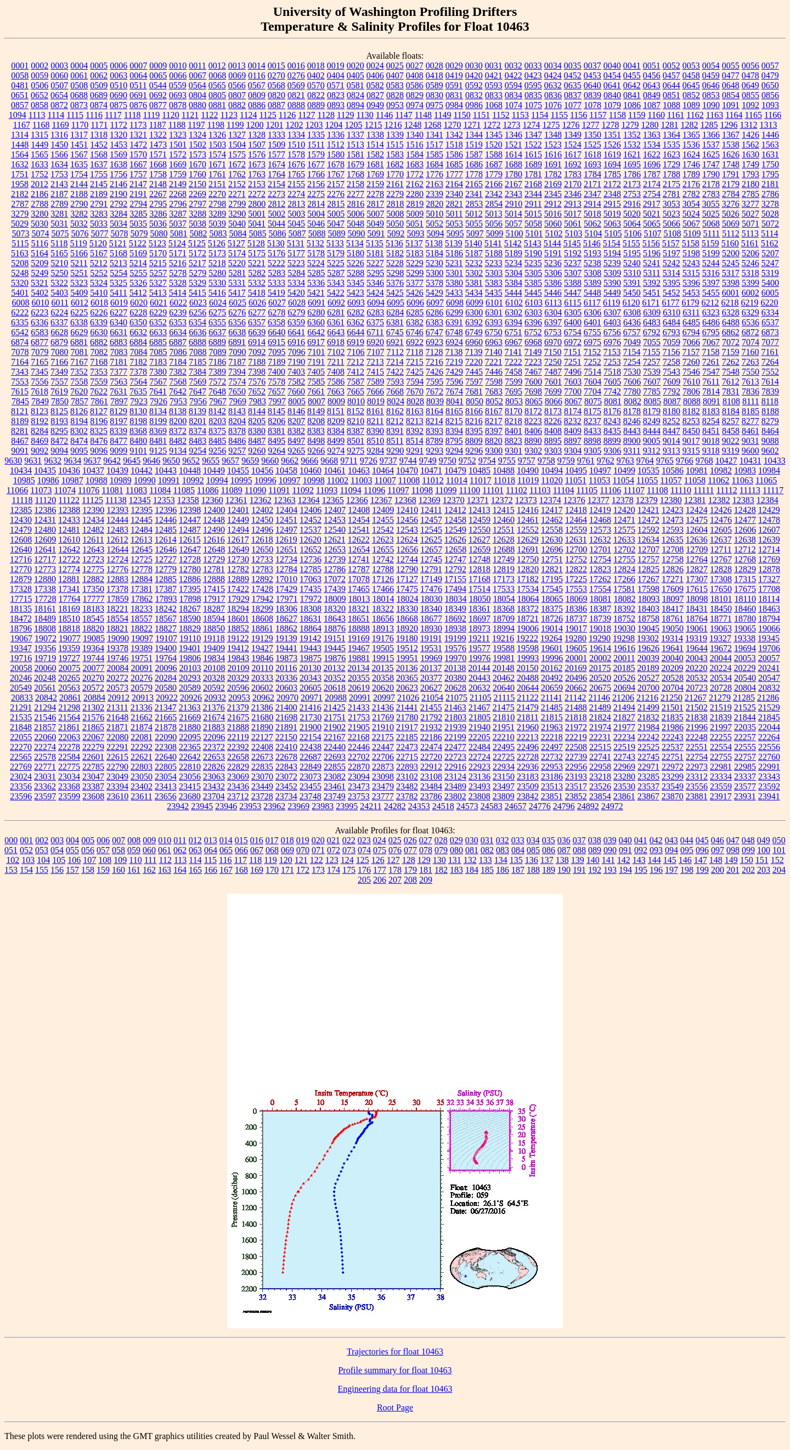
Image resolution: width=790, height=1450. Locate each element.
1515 (395, 144)
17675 (745, 589)
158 (87, 869)
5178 (316, 253)
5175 (257, 253)
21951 (504, 727)
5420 (296, 292)
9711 (348, 460)
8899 (612, 440)
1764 (276, 174)
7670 (415, 391)
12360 (212, 500)
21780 (407, 717)
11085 (184, 490)
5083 (218, 233)
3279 (20, 213)
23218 (600, 776)
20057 (769, 658)
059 (133, 850)
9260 (257, 450)
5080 (158, 233)
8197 (118, 421)
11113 (750, 490)
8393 (434, 431)
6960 (474, 342)
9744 (408, 460)
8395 (474, 431)
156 (57, 869)
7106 (356, 352)
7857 (79, 401)
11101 (493, 490)
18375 (552, 608)
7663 (336, 391)
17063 (310, 579)
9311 (631, 450)
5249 (39, 273)
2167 (513, 184)
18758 (648, 618)
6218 (730, 302)
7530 (632, 371)
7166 (59, 361)
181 (425, 869)
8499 (336, 440)
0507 (59, 85)
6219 (750, 302)
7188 (257, 361)
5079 (139, 233)
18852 (238, 628)
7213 (375, 361)
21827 (624, 717)
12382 (719, 500)
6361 (336, 322)
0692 (158, 95)
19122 (238, 638)
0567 (257, 85)
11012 (432, 480)
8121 (20, 411)
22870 (359, 766)
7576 (257, 381)
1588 (494, 154)
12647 (190, 549)
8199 (158, 421)
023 (364, 840)
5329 (197, 282)
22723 (455, 756)
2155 (296, 184)
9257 (237, 450)
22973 (697, 766)
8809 (474, 440)
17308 (721, 579)
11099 (445, 490)
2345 (553, 194)
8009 (336, 401)
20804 (745, 687)
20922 (167, 697)
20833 (22, 697)
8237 (592, 421)
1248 (412, 124)
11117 (773, 490)
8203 (217, 421)
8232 (573, 421)
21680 (262, 717)
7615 (20, 391)
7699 (553, 391)
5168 (118, 253)
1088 (671, 105)
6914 (257, 342)
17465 (359, 589)
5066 (671, 223)
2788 (39, 203)
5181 (375, 253)
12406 (310, 510)
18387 (600, 608)
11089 (231, 490)
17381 (142, 589)
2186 (39, 194)
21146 (599, 697)
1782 (553, 174)
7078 (20, 352)
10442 (142, 470)
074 (364, 850)
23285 (648, 776)
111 (150, 860)
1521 (513, 144)
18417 (673, 608)
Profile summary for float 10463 (395, 1370)
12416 (528, 510)
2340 (454, 194)
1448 (20, 144)
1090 (711, 105)
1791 (731, 174)
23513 (552, 786)
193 (610, 869)
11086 (207, 490)
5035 (138, 223)
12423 (673, 510)
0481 (20, 85)
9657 (230, 460)
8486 (237, 440)
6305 (573, 312)
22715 (407, 756)
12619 (286, 539)
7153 (611, 352)
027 (425, 840)
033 (517, 840)
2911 (532, 203)
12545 (431, 529)
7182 (138, 361)
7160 (750, 352)
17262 (600, 579)
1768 (355, 174)
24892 (588, 806)
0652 (39, 95)
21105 (480, 697)
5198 (691, 253)
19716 (21, 658)
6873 (770, 332)
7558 (79, 381)
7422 (395, 371)
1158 (617, 115)
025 (395, 840)
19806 (190, 658)
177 (379, 869)
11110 (680, 490)
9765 (665, 460)
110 (135, 860)
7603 (573, 381)
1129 (345, 115)
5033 (99, 223)
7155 (651, 352)
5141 (493, 243)
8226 (553, 421)
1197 (196, 124)
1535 (671, 144)
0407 (395, 75)
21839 (721, 717)
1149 (442, 115)
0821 (296, 95)
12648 (214, 549)
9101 (138, 450)
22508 (576, 747)
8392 (415, 431)
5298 (395, 273)
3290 (237, 213)
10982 (721, 470)
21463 (455, 707)
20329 (238, 677)
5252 (99, 273)
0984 (454, 105)
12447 (190, 519)
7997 (277, 401)
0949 (375, 105)
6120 (631, 302)
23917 (721, 796)
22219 (576, 737)
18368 (504, 608)
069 (287, 850)
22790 (117, 766)
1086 (632, 105)
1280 (649, 124)
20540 (745, 677)
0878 (178, 105)
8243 (612, 421)
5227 (375, 263)
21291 (21, 707)
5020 (632, 213)
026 (410, 840)
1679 (355, 164)
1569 (118, 154)
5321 (39, 282)
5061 (573, 223)
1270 (452, 124)
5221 (257, 263)
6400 (573, 322)
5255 (138, 273)
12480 (45, 529)
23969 (298, 806)
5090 (356, 233)
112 (165, 860)
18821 (117, 628)
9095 (79, 450)
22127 (262, 737)
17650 (721, 589)
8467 (20, 440)
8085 (652, 401)
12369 (430, 500)
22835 (262, 766)
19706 (769, 648)
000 (11, 840)
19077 (70, 638)
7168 (99, 361)
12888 (214, 579)
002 (41, 840)
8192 (39, 421)
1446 (770, 134)
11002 (337, 480)
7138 (453, 352)
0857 (20, 105)
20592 (214, 687)
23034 (69, 776)
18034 (456, 598)
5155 (631, 243)
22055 (21, 737)
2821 (454, 203)
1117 (113, 115)
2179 (731, 184)
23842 (528, 796)
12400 (214, 510)
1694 (612, 164)
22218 (552, 737)
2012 (39, 184)
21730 (310, 717)
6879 (59, 342)
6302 (513, 312)
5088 (316, 233)
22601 (93, 756)
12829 (745, 569)
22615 (117, 756)
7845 (20, 401)
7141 (513, 352)
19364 (93, 648)
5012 (474, 213)
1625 (711, 154)
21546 (45, 717)
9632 (52, 460)
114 (195, 860)
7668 (395, 391)
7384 (197, 371)
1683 (415, 164)
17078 (359, 579)
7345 (39, 371)
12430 (21, 519)
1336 (336, 134)
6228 (138, 312)
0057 (770, 65)
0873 (79, 105)
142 (623, 860)
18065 (552, 598)
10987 (72, 480)
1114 (55, 115)
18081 (601, 598)
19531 (431, 648)
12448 (214, 519)
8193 (59, 421)
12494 (238, 529)
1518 (454, 144)
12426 (721, 510)
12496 (262, 529)
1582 (375, 154)
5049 (375, 223)
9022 (731, 440)
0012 (217, 65)
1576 (257, 154)
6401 (592, 322)
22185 (407, 737)
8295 (59, 431)
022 (349, 840)
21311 (117, 707)
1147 (403, 115)
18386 (576, 608)
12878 (769, 569)
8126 (79, 411)
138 (562, 860)
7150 (552, 352)
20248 (45, 677)
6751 (513, 332)
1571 (158, 154)
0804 (197, 95)
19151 (335, 638)
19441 (286, 648)
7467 (533, 371)
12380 (671, 500)
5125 (197, 243)
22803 (142, 766)
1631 (770, 154)
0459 (711, 75)
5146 (592, 243)
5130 (276, 243)
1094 (17, 115)
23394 (117, 786)
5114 (769, 233)
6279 (296, 312)
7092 (257, 352)
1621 (632, 154)
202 (748, 869)
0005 (99, 65)
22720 (431, 756)
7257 (652, 361)
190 (564, 869)
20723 (697, 687)
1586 (454, 154)
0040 (612, 65)
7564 (138, 381)
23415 (190, 786)
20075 (70, 668)
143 (639, 860)
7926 (158, 401)
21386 (262, 707)
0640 (592, 85)
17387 (166, 589)
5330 (217, 282)
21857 (45, 727)
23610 (117, 796)
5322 (59, 282)
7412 (355, 371)
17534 (528, 589)
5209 (39, 263)
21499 (648, 707)
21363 (190, 707)
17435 (310, 589)
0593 (494, 85)
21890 (262, 727)
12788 (383, 569)
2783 (711, 194)
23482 (407, 786)
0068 (217, 75)
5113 (750, 233)
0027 (415, 65)
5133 (335, 243)
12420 (624, 510)
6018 (99, 302)
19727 (69, 658)
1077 (573, 105)
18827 (166, 628)
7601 (553, 381)
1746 (691, 164)
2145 (99, 184)
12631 (576, 539)
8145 (276, 411)
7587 (355, 381)
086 (548, 850)
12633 (624, 539)
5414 (178, 292)
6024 (218, 302)
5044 (276, 223)
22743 (624, 756)
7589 (375, 381)
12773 (45, 569)
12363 (285, 500)
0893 (336, 105)
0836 (553, 95)
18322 (383, 608)
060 (149, 850)
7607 (652, 381)
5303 (494, 273)
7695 (513, 391)
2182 (20, 194)
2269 (197, 194)
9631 (33, 460)
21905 (359, 727)
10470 (407, 470)
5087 (297, 233)
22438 (310, 747)
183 (456, 869)
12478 (769, 519)
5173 (217, 253)
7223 (533, 361)
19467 (359, 648)
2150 (197, 184)
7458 (513, 371)
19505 (383, 648)
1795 (770, 174)
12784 (286, 569)
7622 (99, 391)
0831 (454, 95)
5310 (632, 273)
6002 (750, 292)
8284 (39, 431)
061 (164, 850)
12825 (648, 569)
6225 (79, 312)
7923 (139, 401)
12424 (697, 510)
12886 (190, 579)
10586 (673, 470)
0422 (513, 75)
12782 (238, 569)
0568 (276, 85)
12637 (721, 539)
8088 (692, 401)
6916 (296, 342)
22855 (335, 766)
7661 (316, 391)
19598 (528, 648)
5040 (237, 223)
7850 (60, 401)
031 (487, 840)
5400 (770, 282)
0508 (79, 85)
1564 (20, 154)
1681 (375, 164)
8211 (374, 421)
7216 (434, 361)
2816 (355, 203)
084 (517, 850)
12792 (455, 569)
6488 (731, 322)
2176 (691, 184)
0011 (197, 65)
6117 (592, 302)
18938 (455, 628)
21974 (600, 727)
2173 (632, 184)
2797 (197, 203)
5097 (474, 233)
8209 (336, 421)
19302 (648, 638)
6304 (553, 312)
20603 (286, 687)
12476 (721, 519)
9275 (355, 450)
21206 (623, 697)
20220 (696, 668)
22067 (93, 737)
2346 (573, 194)
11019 (528, 480)
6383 (434, 322)
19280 (575, 638)
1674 (276, 164)
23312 (697, 776)
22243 (673, 737)
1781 (533, 174)
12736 (310, 559)
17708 (769, 589)
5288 (355, 273)
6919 (355, 342)
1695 (632, 164)
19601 (552, 648)
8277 (750, 421)
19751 (142, 658)
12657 (431, 549)
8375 (217, 431)
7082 (99, 352)
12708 (673, 549)
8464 (770, 431)
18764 (697, 618)
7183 (158, 361)
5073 (20, 233)
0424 (553, 75)
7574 (237, 381)
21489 (600, 707)
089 (594, 850)
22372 (214, 747)
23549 (673, 786)
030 (471, 840)
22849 (310, 766)
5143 (532, 243)
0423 (533, 75)
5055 (474, 223)
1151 (481, 115)
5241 (652, 263)
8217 (494, 421)
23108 (431, 776)
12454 (359, 519)
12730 (238, 559)
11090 (255, 490)
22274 (45, 747)
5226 (355, 263)
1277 (590, 124)
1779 (494, 174)
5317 (731, 273)
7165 (39, 361)
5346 (375, 282)
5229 (415, 263)
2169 (553, 184)
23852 (576, 796)
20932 (215, 697)
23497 (504, 786)
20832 (769, 687)
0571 (336, 85)
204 (779, 869)
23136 (479, 776)
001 (26, 840)
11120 (45, 500)
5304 (513, 273)
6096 (415, 302)
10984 (769, 470)
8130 (138, 411)
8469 (39, 440)
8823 (513, 440)
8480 (138, 440)
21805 (479, 717)
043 (671, 840)
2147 (138, 184)
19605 (576, 648)
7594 (415, 381)
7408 (336, 371)
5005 (336, 213)
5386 (553, 282)
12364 (309, 500)
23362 (45, 786)
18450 (721, 608)
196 (656, 869)
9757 (526, 460)
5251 (79, 273)
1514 (375, 144)
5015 (533, 213)
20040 (673, 658)
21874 (142, 727)
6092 (336, 302)
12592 (648, 529)
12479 (21, 529)
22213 (528, 737)
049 (763, 840)
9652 (191, 460)
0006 (118, 65)
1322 (158, 134)
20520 (600, 677)
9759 (566, 460)
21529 (769, 707)
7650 (237, 391)
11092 (303, 490)
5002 (276, 213)
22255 (721, 737)
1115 (74, 115)
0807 (237, 95)
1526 (612, 144)
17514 (479, 589)
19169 (359, 638)
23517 (576, 786)
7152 (592, 352)
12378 (623, 500)
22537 (673, 747)
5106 (632, 233)
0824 (355, 95)
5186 (454, 253)
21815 (552, 717)
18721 (528, 618)
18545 (93, 618)
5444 (513, 292)
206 (379, 879)
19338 (744, 638)
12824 (624, 569)
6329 (750, 312)
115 (210, 860)
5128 (256, 243)
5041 (257, 223)
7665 (355, 391)
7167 (79, 361)
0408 (415, 75)
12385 (21, 510)
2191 (138, 194)
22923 (479, 766)
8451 (711, 431)
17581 (624, 589)
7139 (473, 352)
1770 (395, 174)
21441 (407, 707)
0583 (395, 85)
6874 (20, 342)
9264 (276, 450)
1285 (709, 124)
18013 (359, 598)
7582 (296, 381)
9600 (750, 450)
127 (393, 860)
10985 (24, 480)
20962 (263, 697)
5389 (592, 282)
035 (548, 840)
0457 (671, 75)
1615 (533, 154)
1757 (138, 174)
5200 (731, 253)
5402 (39, 292)
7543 (671, 371)
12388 (69, 510)
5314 (671, 273)
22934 (504, 766)
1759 (178, 174)
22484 (479, 747)
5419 (276, 292)
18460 (745, 608)
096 (702, 850)
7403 (296, 371)
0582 (375, 85)
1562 (750, 144)
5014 (513, 213)
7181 (118, 361)
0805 (217, 95)
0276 (296, 75)
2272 (257, 194)
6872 (750, 332)
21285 (744, 697)
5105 (613, 233)
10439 (117, 470)
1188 (176, 124)
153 (11, 869)
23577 (745, 786)
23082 (335, 776)
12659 (479, 549)
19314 (672, 638)
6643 (336, 332)
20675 (600, 687)
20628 (455, 687)
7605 (612, 381)
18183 (93, 608)
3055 (711, 203)
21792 (431, 717)
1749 (750, 164)
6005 (770, 292)
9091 (20, 450)
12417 (552, 510)
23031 (45, 776)
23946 (226, 806)
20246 (21, 677)
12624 (407, 539)
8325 (99, 431)
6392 (474, 322)
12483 (117, 529)
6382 (415, 322)
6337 (59, 322)
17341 (69, 589)
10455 (238, 470)
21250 (671, 697)
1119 (151, 115)
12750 (528, 559)
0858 (39, 105)
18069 (577, 598)
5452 (671, 292)
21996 (697, 727)
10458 (286, 470)
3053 (671, 203)
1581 (355, 154)
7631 (118, 391)
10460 (310, 470)
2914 (592, 203)
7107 (376, 352)
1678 (336, 164)
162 (149, 869)
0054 (711, 65)
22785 (93, 766)
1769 (375, 174)
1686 (474, 164)
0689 (99, 95)
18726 (552, 618)
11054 (623, 480)
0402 (316, 75)
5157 (671, 243)
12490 (214, 529)
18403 (648, 608)
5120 (98, 243)
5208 (20, 263)
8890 (533, 440)
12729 (214, 559)
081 (471, 850)
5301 (454, 273)
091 (625, 850)
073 (349, 850)
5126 (216, 243)
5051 (415, 223)
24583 (492, 806)
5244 (711, 263)
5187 (474, 253)
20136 (406, 668)
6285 (415, 312)
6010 (40, 302)
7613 (750, 381)
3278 (770, 203)
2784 (731, 194)
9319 (731, 450)
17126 (383, 579)
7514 (592, 371)
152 (777, 860)
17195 (552, 579)
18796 (21, 628)
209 (425, 879)
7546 (691, 371)
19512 (407, 648)
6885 (158, 342)
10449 (214, 470)
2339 (434, 194)
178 (395, 869)
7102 (336, 352)
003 (57, 840)
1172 (118, 124)
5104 (593, 233)
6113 (553, 302)
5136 (394, 243)
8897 (573, 440)
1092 (750, 105)
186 (502, 869)
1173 (137, 124)
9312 (652, 450)
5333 (276, 282)
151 (762, 860)
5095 (455, 233)
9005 (652, 440)
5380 (454, 282)
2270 (217, 194)
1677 (316, 164)
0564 (197, 85)
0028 (434, 65)
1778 (474, 174)
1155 (558, 115)
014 (226, 840)
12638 (745, 539)
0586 (415, 85)
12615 (190, 539)
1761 (217, 174)
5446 (553, 292)
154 (26, 869)
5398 (731, 282)
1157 (597, 115)
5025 (711, 213)
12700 (576, 549)
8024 (395, 401)
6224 (59, 312)
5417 (237, 292)
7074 (750, 342)
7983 (257, 401)
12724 (117, 559)
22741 (600, 756)
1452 (99, 144)
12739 (335, 559)
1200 (254, 124)
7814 (711, 391)
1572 (178, 154)
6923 (434, 342)
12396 (166, 510)
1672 (237, 164)
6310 (671, 312)
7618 (39, 391)
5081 (178, 233)
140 (593, 860)
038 (594, 840)
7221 (494, 361)
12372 (502, 500)
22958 (600, 766)
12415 (504, 510)
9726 (368, 460)
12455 (383, 519)
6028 (297, 302)
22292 (142, 747)
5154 (611, 243)
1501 (178, 144)
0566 (237, 85)
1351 (612, 134)
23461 (335, 786)
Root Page (395, 1407)
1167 (21, 124)
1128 (326, 115)
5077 (99, 233)
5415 (197, 292)
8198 (138, 421)
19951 (407, 658)
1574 (217, 154)
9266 (316, 450)
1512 (336, 144)
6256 (197, 312)
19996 (552, 658)
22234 (624, 737)
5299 (415, 273)
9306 (612, 450)
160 (118, 869)
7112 (395, 352)
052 (26, 850)
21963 (552, 727)
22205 (479, 737)
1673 (257, 164)
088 (579, 850)
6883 (118, 342)
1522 (533, 144)
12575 (624, 529)
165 (195, 869)
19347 (21, 648)
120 (285, 860)
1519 (474, 144)
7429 (454, 371)
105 (58, 860)
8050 (474, 401)
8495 (276, 440)
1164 (733, 115)
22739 (576, 756)
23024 (21, 776)
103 (28, 860)
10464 (383, 470)
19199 (455, 638)
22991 (769, 766)
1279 (630, 124)
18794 (769, 618)
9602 (770, 450)
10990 (145, 480)
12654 (359, 549)
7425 (415, 371)
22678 (286, 756)
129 (424, 860)
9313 (671, 450)
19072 (46, 638)
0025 (395, 65)
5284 (296, 273)
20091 (142, 668)
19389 (142, 648)
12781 (214, 569)
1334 (296, 134)
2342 (494, 194)
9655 (210, 460)
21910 (383, 727)
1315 (39, 134)
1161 (675, 115)
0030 (474, 65)
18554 (117, 618)
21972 (576, 727)
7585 (316, 381)
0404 (336, 75)
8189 (20, 421)
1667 (138, 164)
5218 (217, 263)
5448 (592, 292)
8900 (632, 440)
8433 (592, 431)
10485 (479, 470)
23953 (250, 806)
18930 (431, 628)
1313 (768, 124)
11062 (718, 480)
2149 (178, 184)
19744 (93, 658)
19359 (69, 648)
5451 (652, 292)
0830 (434, 95)
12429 (769, 510)
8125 (59, 411)
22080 (117, 737)
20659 (552, 687)
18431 (697, 608)
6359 (296, 322)
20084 (118, 668)
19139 (286, 638)
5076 (79, 233)
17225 (576, 579)
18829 (190, 628)
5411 (118, 292)
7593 (395, 381)
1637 (99, 164)
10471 (431, 470)
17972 (311, 598)
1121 (190, 115)
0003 (59, 65)
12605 (721, 529)
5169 (138, 253)
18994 (504, 628)
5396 (691, 282)
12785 (310, 569)
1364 (671, 134)
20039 (648, 658)
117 (240, 860)
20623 (407, 687)
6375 (375, 322)
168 (241, 869)
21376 (214, 707)
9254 (197, 450)
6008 (20, 302)
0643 (652, 85)
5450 (632, 292)
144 (654, 860)
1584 (415, 154)
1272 (491, 124)
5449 (612, 292)
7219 (454, 361)
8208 (316, 421)
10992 (193, 480)
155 (41, 869)
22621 (142, 756)
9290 (395, 450)
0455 (632, 75)
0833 (494, 95)
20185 (624, 668)
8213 (415, 421)
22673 (262, 756)
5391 (632, 282)
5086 (277, 233)
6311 (690, 312)
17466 (383, 589)
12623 (383, 539)
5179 (336, 253)
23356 (21, 786)
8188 (770, 411)
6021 (158, 302)
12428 (745, 510)
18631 (310, 618)
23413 (166, 786)
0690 (118, 95)
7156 (671, 352)
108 (104, 860)
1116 (94, 115)
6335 (20, 322)
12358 (188, 500)
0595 (533, 85)
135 (516, 860)
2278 (375, 194)
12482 (93, 529)
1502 (197, 144)
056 (87, 850)
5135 (374, 243)
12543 (407, 529)
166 (210, 869)
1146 (384, 115)
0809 (257, 95)
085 (533, 850)
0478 (750, 75)
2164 (454, 184)
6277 (257, 312)
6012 (79, 302)
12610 (69, 539)
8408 (553, 431)
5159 (710, 243)
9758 (546, 460)
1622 (652, 154)
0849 (652, 95)
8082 (632, 401)
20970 (287, 697)
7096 (297, 352)
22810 (190, 766)
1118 (132, 115)
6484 (671, 322)
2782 (691, 194)
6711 (374, 332)
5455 (711, 292)
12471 (624, 519)
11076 (88, 490)
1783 (573, 174)
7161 (769, 352)
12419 (600, 510)
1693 (592, 164)
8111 (750, 401)
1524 (573, 144)
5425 (395, 292)
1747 (711, 164)
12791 (431, 569)
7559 (99, 381)
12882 (93, 579)
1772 (415, 174)
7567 (158, 381)
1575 (237, 154)
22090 (166, 737)
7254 (632, 361)
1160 (656, 115)
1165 (753, 115)
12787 (359, 569)
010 (164, 840)
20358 (383, 677)
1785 (612, 174)
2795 (158, 203)
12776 (117, 569)
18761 (673, 618)
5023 (671, 213)
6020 (139, 302)
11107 (634, 490)
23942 (178, 806)
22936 (528, 766)
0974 (415, 105)
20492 (552, 677)
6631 (118, 332)
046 (717, 840)
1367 (731, 134)
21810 (504, 717)
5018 (592, 213)
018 (287, 840)
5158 (690, 243)
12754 (600, 559)
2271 (237, 194)
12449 (238, 519)
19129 (262, 638)
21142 (575, 697)
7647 (197, 391)
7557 (59, 381)
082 (487, 850)
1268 (432, 124)
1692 (573, 164)
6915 (276, 342)
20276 (142, 677)
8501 (355, 440)
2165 (474, 184)
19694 (745, 648)
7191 (316, 361)
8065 (534, 401)
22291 (117, 747)
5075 (60, 233)
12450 (262, 519)
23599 (69, 796)
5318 (750, 273)
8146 (296, 411)
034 (533, 840)
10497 (600, 470)
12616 (214, 539)
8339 (118, 431)
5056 (494, 223)
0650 (770, 85)
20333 (262, 677)
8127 (99, 411)
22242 (648, 737)
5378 (434, 282)
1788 (671, 174)
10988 (97, 480)
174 (333, 869)
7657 (276, 391)
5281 (237, 273)
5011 (453, 213)
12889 (238, 579)
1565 (39, 154)
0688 (79, 95)
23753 (359, 796)
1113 (37, 115)
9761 (586, 460)
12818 (479, 569)
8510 (375, 440)
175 (349, 869)
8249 (652, 421)
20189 (648, 668)
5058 (533, 223)
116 (225, 860)
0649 (750, 85)
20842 (46, 697)
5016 (553, 213)
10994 (217, 480)
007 (118, 840)
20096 (166, 668)
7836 (750, 391)
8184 (731, 411)
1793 (750, 174)
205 (364, 879)
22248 (697, 737)
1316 (59, 134)
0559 (178, 85)
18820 (93, 628)
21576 (93, 717)
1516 (415, 144)
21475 (504, 707)
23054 (166, 776)
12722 (69, 559)
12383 (743, 500)
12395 (142, 510)
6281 (336, 312)
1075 (533, 105)
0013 (237, 65)
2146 (118, 184)
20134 (358, 668)
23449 (262, 786)
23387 (93, 786)
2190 (118, 194)
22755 (721, 756)
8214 (434, 421)
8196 (99, 421)
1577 (276, 154)
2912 (553, 203)
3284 (118, 213)
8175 (592, 411)
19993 (528, 658)
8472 (59, 440)
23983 (323, 806)
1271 (472, 124)
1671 (217, 164)
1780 (513, 174)
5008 (395, 213)
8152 (355, 411)
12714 (769, 549)
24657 (516, 806)
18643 (335, 618)
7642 (178, 391)
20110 (262, 668)
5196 (652, 253)
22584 (69, 756)
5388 (573, 282)
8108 (731, 401)
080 (456, 850)
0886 (257, 105)
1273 (511, 124)
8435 (612, 431)
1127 (306, 115)
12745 (431, 559)
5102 (553, 233)
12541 (359, 529)
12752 (576, 559)
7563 (118, 381)
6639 (257, 332)
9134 (178, 450)
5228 (395, 263)
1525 (592, 144)
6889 (217, 342)
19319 (696, 638)
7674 (454, 391)
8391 (395, 431)
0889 (316, 105)
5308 (592, 273)
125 (362, 860)
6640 (276, 332)
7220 (474, 361)
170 (272, 869)
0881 (217, 105)
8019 (376, 401)
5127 (236, 243)
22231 (600, 737)
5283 (276, 273)
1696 (652, 164)
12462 (552, 519)
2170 (573, 184)
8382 (296, 431)
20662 (576, 687)
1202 (294, 124)
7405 (316, 371)
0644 (671, 85)
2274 (296, 194)
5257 (158, 273)
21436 (383, 707)
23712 (238, 796)
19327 (720, 638)
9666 (309, 460)
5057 (513, 223)
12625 (431, 539)
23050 (142, 776)
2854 (494, 203)
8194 (79, 421)
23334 (721, 776)
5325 (118, 282)
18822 (142, 628)
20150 (527, 668)
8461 (750, 431)
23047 (93, 776)
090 (610, 850)
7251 (573, 361)
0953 (395, 105)
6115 (572, 302)
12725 (142, 559)
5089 (336, 233)
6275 (217, 312)
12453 (335, 519)
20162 (551, 668)
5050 (395, 223)
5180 (355, 253)
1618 (592, 154)
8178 (632, 411)
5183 (415, 253)
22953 (552, 766)
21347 (166, 707)
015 (241, 840)
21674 (214, 717)
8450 (691, 431)
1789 (691, 174)
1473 (158, 144)
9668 (329, 460)
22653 (214, 756)
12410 (407, 510)
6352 (158, 322)
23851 (552, 796)
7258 (671, 361)
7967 (218, 401)
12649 (238, 549)
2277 (355, 194)
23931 (745, 796)
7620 (79, 391)
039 (610, 840)
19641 (673, 648)
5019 (612, 213)
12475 (697, 519)
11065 (766, 480)
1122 (209, 115)
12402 (262, 510)
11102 (516, 490)
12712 (745, 549)
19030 (624, 628)
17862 (142, 598)
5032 (79, 223)
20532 (697, 677)
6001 (731, 292)
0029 (454, 65)
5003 (296, 213)
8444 (652, 431)
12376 (574, 500)
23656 (166, 796)
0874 (99, 105)
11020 (551, 480)
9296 (474, 450)
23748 (310, 796)
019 (302, 840)
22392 (238, 747)
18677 (431, 618)
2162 (415, 184)
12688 (504, 549)
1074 (513, 105)
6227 (118, 312)
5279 (197, 273)
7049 (632, 342)
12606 (745, 529)
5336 (316, 282)
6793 (671, 332)
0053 (691, 65)
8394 (454, 431)
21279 (720, 697)
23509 (528, 786)
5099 (494, 233)
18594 (214, 618)
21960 (528, 727)
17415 (214, 589)
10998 (314, 480)
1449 (39, 144)
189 (548, 869)
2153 (257, 184)
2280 (415, 194)
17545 (552, 589)
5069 (731, 223)
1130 (364, 115)
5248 (20, 273)
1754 (79, 174)
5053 (454, 223)
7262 (731, 361)
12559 (576, 529)
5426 (415, 292)
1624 (691, 154)
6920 (375, 342)
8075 (593, 401)
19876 (335, 658)
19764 (166, 658)
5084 (237, 233)
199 (702, 869)
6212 (710, 302)
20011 (624, 658)
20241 (769, 668)
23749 (335, 796)
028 (441, 840)
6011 (59, 302)
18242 (166, 608)
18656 (383, 618)
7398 (257, 371)
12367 (381, 500)
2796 (178, 203)
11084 (160, 490)
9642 (112, 460)
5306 (553, 273)
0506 (39, 85)
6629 (79, 332)
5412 (138, 292)
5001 (257, 213)
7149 (532, 352)
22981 (721, 766)
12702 (624, 549)
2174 (652, 184)
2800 (257, 203)
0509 (99, 85)
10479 (455, 470)
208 (410, 879)
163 (164, 869)
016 (256, 840)
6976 (612, 342)
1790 (711, 174)
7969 (237, 401)
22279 (93, 747)
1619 (612, 154)
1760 (197, 174)
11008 (409, 480)
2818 (395, 203)
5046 (316, 223)
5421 (316, 292)
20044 (721, 658)
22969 (624, 766)
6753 (553, 332)
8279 (770, 421)
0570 (316, 85)
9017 (691, 440)
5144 (552, 243)
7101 (316, 352)
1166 (772, 115)
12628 (504, 539)
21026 (408, 697)
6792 (652, 332)
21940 (479, 727)
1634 (59, 164)
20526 (624, 677)
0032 (513, 65)
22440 (335, 747)
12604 (697, 529)
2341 (474, 194)
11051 (575, 480)
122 (316, 860)
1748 (731, 164)
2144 (79, 184)
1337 (355, 134)
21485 (552, 707)
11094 (350, 490)
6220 (769, 302)
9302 (533, 450)
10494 (552, 470)
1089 (691, 105)
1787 (652, 174)
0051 (652, 65)
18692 (455, 618)
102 (12, 860)
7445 (474, 371)
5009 (415, 213)
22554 (721, 747)
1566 (59, 154)
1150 (461, 115)
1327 (237, 134)
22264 (769, 737)
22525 (648, 747)
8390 (375, 431)
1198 (215, 124)
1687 (494, 164)
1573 (197, 154)
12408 (359, 510)
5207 (770, 253)
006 (103, 840)
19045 (648, 628)
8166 (474, 411)
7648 (217, 391)
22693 (335, 756)
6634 (178, 332)
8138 (178, 411)
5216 (178, 263)
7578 (276, 381)
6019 (119, 302)
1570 (138, 154)
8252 (671, 421)
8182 (691, 411)
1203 (314, 124)
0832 (474, 95)
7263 (750, 361)
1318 (99, 134)
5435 (494, 292)
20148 (503, 668)
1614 (513, 154)
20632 (479, 687)
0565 (217, 85)
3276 (731, 203)
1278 (610, 124)
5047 (336, 223)
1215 (373, 124)
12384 (767, 500)
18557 (142, 618)
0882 (237, 105)
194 (625, 869)
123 (331, 860)
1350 (592, 134)
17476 (431, 589)
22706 (383, 756)
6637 (217, 332)
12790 (407, 569)
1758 (158, 174)
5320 (20, 282)
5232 (474, 263)
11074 (65, 490)
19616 (624, 648)
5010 (434, 213)
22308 (166, 747)
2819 (415, 203)
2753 (632, 194)
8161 (375, 411)
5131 (295, 243)
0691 (138, 95)
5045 (296, 223)
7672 (434, 391)
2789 (59, 203)
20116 (286, 668)
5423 (355, 292)
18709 (504, 618)
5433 (454, 292)
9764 (645, 460)
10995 (241, 480)
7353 (99, 371)
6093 (356, 302)
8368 (138, 431)
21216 (647, 697)
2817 (375, 203)
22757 (745, 756)
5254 (118, 273)
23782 (407, 796)
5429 (434, 292)
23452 (286, 786)
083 (502, 850)
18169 (69, 608)
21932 (431, 727)
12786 (335, 569)
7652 (257, 391)
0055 (731, 65)
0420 (474, 75)
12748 (479, 559)
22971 (648, 766)
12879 (21, 579)
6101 (494, 302)
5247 (770, 263)
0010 (178, 65)
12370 (454, 500)
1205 (353, 124)
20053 (745, 658)
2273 (276, 194)
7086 (178, 352)
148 (716, 860)
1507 (257, 144)
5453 (691, 292)
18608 (262, 618)
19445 (335, 648)
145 (669, 860)
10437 (93, 470)
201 (733, 869)
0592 (474, 85)
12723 (93, 559)
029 (456, 840)
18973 (479, 628)
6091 (316, 302)
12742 (383, 559)
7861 (99, 401)
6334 (770, 312)
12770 (21, 569)
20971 (312, 697)
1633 (39, 164)
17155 (455, 579)
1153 (520, 115)
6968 (533, 342)
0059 (39, 75)
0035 (573, 65)
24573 (467, 806)
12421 (648, 510)
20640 (504, 687)
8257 (731, 421)
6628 (59, 332)
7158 (710, 352)
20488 (528, 677)
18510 (69, 618)
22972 (673, 766)
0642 (632, 85)
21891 (286, 727)
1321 (138, 134)
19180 (407, 638)
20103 (190, 668)
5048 (355, 223)
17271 (673, 579)
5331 (237, 282)
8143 (237, 411)
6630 (99, 332)
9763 (625, 460)
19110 (190, 638)
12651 (286, 549)
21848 (21, 727)
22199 (455, 737)
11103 (540, 490)
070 (302, 850)
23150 (504, 776)
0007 (138, 65)
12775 (93, 569)
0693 (178, 95)
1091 (731, 105)
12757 (648, 559)
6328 (731, 312)
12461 (528, 519)
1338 (375, 134)
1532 (632, 144)
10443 (166, 470)
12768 (745, 559)
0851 (671, 95)
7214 (395, 361)
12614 (166, 539)
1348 (553, 134)
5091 (376, 233)
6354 (197, 322)
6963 (494, 342)
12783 (262, 569)
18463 (769, 608)
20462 (504, 677)
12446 (166, 519)
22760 (769, 756)
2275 (316, 194)
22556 (769, 747)
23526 (600, 786)
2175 (671, 184)
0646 (711, 85)
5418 (257, 292)
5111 (711, 233)
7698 (533, 391)
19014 (552, 628)
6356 (237, 322)
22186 (431, 737)
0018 (316, 65)
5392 (652, 282)
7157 (690, 352)
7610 (691, 381)
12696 (552, 549)
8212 (395, 421)
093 (656, 850)
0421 (494, 75)
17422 (238, 589)
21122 (527, 697)
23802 (455, 796)
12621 (335, 539)
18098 (697, 598)
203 (763, 869)
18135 (21, 608)
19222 (527, 638)
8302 (79, 431)
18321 (359, 608)
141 (608, 860)
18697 (479, 618)
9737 (388, 460)
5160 (730, 243)
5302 (474, 273)
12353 (164, 500)
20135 (382, 668)
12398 (190, 510)
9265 (296, 450)
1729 (671, 164)
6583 (39, 332)
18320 (335, 608)
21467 (479, 707)
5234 (513, 263)
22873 (383, 766)
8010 (356, 401)
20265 (69, 677)
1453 (118, 144)
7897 (119, 401)
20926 (191, 697)
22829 (238, 766)
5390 (612, 282)
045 (702, 840)
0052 (671, 65)
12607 (769, 529)
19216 (503, 638)
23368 (69, 786)
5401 (20, 292)
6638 (237, 332)
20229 (744, 668)
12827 (697, 569)
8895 (553, 440)
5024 (691, 213)
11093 (326, 490)
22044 (769, 727)
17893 (166, 598)
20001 (576, 658)
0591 (454, 85)
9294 (454, 450)
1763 (257, 174)
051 (11, 850)
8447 (671, 431)
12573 (600, 529)
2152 (237, 184)
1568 (99, 154)
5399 (750, 282)
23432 (214, 786)
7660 (296, 391)
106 (74, 860)
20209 (672, 668)
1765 (296, 174)
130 (439, 860)
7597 (474, 381)
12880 (45, 579)
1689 (533, 164)
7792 (671, 391)
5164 (39, 253)
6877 (39, 342)
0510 (118, 85)
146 (685, 860)
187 (517, 869)
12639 (769, 539)
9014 (671, 440)
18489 (45, 618)
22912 (431, 766)
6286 (434, 312)
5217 (197, 263)
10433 (775, 460)
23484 (431, 786)
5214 (138, 263)
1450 (59, 144)
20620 (383, 687)
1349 (573, 134)
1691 (553, 164)
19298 (624, 638)
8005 (297, 401)
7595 (434, 381)
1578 (296, 154)
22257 (745, 737)
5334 (296, 282)
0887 (276, 105)
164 (180, 869)
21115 (504, 697)
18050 (480, 598)
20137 (431, 668)
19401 (190, 648)
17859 (118, 598)
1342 (454, 134)
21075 (456, 697)
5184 (434, 253)
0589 (434, 85)
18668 (407, 618)
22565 (21, 756)
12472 (648, 519)
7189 (276, 361)
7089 (218, 352)
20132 (334, 668)
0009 (158, 65)
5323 (79, 282)
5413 (158, 292)
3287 (178, 213)
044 (686, 840)
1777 (454, 174)
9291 (415, 450)
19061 (697, 628)
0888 (296, 105)
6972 (573, 342)
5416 (217, 292)
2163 (434, 184)
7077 (770, 342)
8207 (296, 421)
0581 (355, 85)
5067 (691, 223)
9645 (131, 460)
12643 (93, 549)
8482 (178, 440)
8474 (79, 440)
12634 (648, 539)
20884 (94, 697)
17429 (286, 589)
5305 (533, 273)
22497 (552, 747)
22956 (576, 766)
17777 (94, 598)
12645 (142, 549)
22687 (310, 756)
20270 (93, 677)
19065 (745, 628)
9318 (711, 450)
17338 (45, 589)
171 (287, 869)
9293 (434, 450)
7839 (770, 391)
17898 (190, 598)
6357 (257, 322)
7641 (158, 391)
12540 (335, 529)
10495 (576, 470)
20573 (117, 687)
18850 (214, 628)
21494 (624, 707)
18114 (769, 598)
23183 (528, 776)
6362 (355, 322)
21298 (69, 707)
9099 (118, 450)
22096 (214, 737)
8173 (553, 411)
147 (700, 860)
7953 (178, 401)
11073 (41, 490)
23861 (624, 796)
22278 (69, 747)
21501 (673, 707)
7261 (711, 361)
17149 (431, 579)
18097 (673, 598)
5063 (612, 223)
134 (500, 860)
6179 (690, 302)
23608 (93, 796)
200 (717, 869)
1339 (395, 134)
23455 (310, 786)
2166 (494, 184)
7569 (197, 381)
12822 (576, 569)
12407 (335, 510)
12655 (383, 549)
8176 (612, 411)
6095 (395, 302)
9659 (250, 460)
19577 (479, 648)
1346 (513, 134)
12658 (455, 549)
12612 (117, 539)
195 (640, 869)
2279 (395, 194)
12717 (45, 559)
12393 (117, 510)
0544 (158, 85)
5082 (198, 233)
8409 (573, 431)
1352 (632, 134)
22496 (528, 747)
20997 (384, 697)
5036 (158, 223)
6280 (316, 312)
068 (272, 850)
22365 (190, 747)
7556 (39, 381)
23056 (190, 776)
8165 (454, 411)
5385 (533, 282)
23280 (624, 776)
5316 (711, 273)
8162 (395, 411)
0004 (79, 65)
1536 (691, 144)
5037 (178, 223)
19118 (213, 638)
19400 (166, 648)
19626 (648, 648)
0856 (770, 95)
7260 (691, 361)
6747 (434, 332)
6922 (415, 342)
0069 (237, 75)
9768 (704, 460)
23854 (600, 796)
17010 (286, 579)
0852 (691, 95)
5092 (395, 233)
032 (502, 840)
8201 (197, 421)
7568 (178, 381)
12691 (528, 549)
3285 (138, 213)
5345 (355, 282)
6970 (553, 342)
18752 (624, 618)
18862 (286, 628)
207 (395, 879)
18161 (45, 608)
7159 (730, 352)
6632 (138, 332)
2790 (79, 203)
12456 (407, 519)
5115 (20, 243)
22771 (45, 766)
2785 (750, 194)
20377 (431, 677)
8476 (99, 440)
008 (133, 840)
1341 (434, 134)
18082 (625, 598)
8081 (613, 401)
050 (779, 840)
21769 (383, 717)
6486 (711, 322)
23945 (202, 806)
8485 (217, 440)
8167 (494, 411)
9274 (336, 450)
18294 (238, 608)
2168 (533, 184)
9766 (684, 460)
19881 (359, 658)
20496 (576, 677)
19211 (479, 638)
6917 (316, 342)
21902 (335, 727)
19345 (769, 638)
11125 (92, 500)
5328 (178, 282)
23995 (347, 806)
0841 (632, 95)
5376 (395, 282)
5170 (158, 253)
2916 (632, 203)
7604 (592, 381)
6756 (612, 332)
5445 (533, 292)
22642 (190, 756)
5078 (119, 233)
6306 (592, 312)
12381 (695, 500)
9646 (151, 460)
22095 (190, 737)
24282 (395, 806)
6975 (592, 342)
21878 (166, 727)
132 (470, 860)
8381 (276, 431)
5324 (99, 282)
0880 (197, 105)
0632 (553, 85)
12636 (697, 539)
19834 (214, 658)
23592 (769, 786)
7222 (513, 361)
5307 (573, 273)
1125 (267, 115)
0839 (592, 95)
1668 (158, 164)
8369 (158, 431)
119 (270, 860)
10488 (504, 470)
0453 (592, 75)
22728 (528, 756)
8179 (652, 411)
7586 (336, 381)
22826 (214, 766)
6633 (158, 332)
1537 (711, 144)
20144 (479, 668)
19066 (769, 628)
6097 (435, 302)
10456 (262, 470)
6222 (20, 312)
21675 (238, 717)
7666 (375, 391)
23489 (455, 786)
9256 (217, 450)
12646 (166, 549)
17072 (335, 579)
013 (210, 840)
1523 (553, 144)
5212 (99, 263)
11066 (17, 490)
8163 (415, 411)
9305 (592, 450)
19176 (383, 638)
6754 (573, 332)
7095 (277, 352)
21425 (335, 707)
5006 (355, 213)
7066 (691, 342)
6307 (612, 312)
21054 (432, 697)
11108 (657, 490)
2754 (652, 194)
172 (302, 869)
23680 (190, 796)
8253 (691, 421)
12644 (117, 549)
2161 (395, 184)
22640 (166, 756)
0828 (395, 95)
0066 (178, 75)
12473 (673, 519)
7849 (40, 401)
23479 (383, 786)
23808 (479, 796)
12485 (166, 529)
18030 (432, 598)
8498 (316, 440)
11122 (69, 500)
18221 (117, 608)
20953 (239, 697)
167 (226, 869)
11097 (398, 490)
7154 (631, 352)
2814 (316, 203)
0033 (533, 65)
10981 (697, 470)
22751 (673, 756)
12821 (552, 569)
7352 (79, 371)
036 (564, 840)
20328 (214, 677)
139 (577, 860)
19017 (576, 628)
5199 (711, 253)
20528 (673, 677)
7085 (158, 352)
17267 (648, 579)
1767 (336, 174)
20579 (142, 687)
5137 (414, 243)
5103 (573, 233)
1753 (59, 174)
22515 (600, 747)
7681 (474, 391)
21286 (768, 697)
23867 (648, 796)
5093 (415, 233)
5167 (99, 253)
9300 (494, 450)
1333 (276, 134)
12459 (479, 519)
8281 (20, 431)
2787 (20, 203)
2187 (59, 194)
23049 (117, 776)
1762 (237, 174)
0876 (138, 105)
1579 (316, 154)
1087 (652, 105)
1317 (79, 134)
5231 (454, 263)
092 (640, 850)
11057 (670, 480)
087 (564, 850)
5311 (651, 273)
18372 (528, 608)
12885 (166, 579)
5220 (237, 263)
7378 (138, 371)
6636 (197, 332)
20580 (166, 687)
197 (671, 869)
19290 (600, 638)
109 (120, 860)
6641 (296, 332)
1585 (434, 154)
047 (733, 840)
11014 (456, 480)
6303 (533, 312)
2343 (513, 194)
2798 (217, 203)
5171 (178, 253)
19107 (166, 638)
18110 (745, 598)
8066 (553, 401)
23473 (359, 786)
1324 (197, 134)
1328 (257, 134)
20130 (310, 668)
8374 (197, 431)
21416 (310, 707)
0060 (59, 75)
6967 (513, 342)
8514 (415, 440)
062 (180, 850)
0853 (711, 95)
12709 (697, 549)
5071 (750, 223)
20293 (190, 677)
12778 (142, 569)
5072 (770, 223)
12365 (333, 500)
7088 (198, 352)
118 (255, 860)
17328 (21, 589)
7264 (770, 361)
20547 (769, 677)
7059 (671, 342)
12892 (262, 579)
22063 (69, 737)
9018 (711, 440)
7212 (355, 361)
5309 (612, 273)
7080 (60, 352)
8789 (434, 440)
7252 (592, 361)
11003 (361, 480)
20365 (407, 677)
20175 (600, 668)
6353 (178, 322)
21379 (238, 707)
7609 (671, 381)
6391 (454, 322)
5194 (612, 253)
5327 (158, 282)
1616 (553, 154)
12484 (142, 529)
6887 (178, 342)
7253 (612, 361)
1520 (494, 144)
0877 (158, 105)
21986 (673, 727)
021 (333, 840)
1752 (39, 174)
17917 (214, 598)
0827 (375, 95)
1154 (539, 115)
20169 (575, 668)
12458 (455, 519)
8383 (316, 431)
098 (733, 850)
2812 (276, 203)
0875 (118, 105)
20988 (336, 697)
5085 (257, 233)
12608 (21, 539)
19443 (310, 648)
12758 (673, 559)
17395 (190, 589)
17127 (407, 579)
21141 (551, 697)
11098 (422, 490)
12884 (142, 579)
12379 (647, 500)
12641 (45, 549)
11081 (112, 490)
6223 (39, 312)
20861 (70, 697)
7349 (59, 371)
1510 (296, 144)
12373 (526, 500)
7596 (454, 381)
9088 (770, 440)
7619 (59, 391)
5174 (237, 253)
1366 (711, 134)
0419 (454, 75)
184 (471, 869)
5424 (375, 292)
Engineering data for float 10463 (395, 1388)
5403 (59, 292)
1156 (578, 115)
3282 (79, 213)
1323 (178, 134)
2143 (59, 184)
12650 (262, 549)
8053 (514, 401)
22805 (166, 766)
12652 (310, 549)
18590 (190, 618)
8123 (39, 411)
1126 (287, 115)
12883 (117, 579)
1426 (750, 134)
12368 (405, 500)
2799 (237, 203)
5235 (533, 263)
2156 (316, 184)
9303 (553, 450)
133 (485, 860)
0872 (59, 105)
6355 (217, 322)
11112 (726, 490)
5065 (652, 223)
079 (441, 850)
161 (133, 869)
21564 (69, 717)
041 (640, 840)
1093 (770, 105)
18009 (335, 598)
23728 (262, 796)
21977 (624, 727)
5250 (59, 273)
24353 (419, 806)
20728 (721, 687)
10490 (528, 470)
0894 (355, 105)
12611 (93, 539)
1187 (157, 124)
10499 (624, 470)
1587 (474, 154)
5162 (769, 243)
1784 (592, 174)
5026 (731, 213)
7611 (710, 381)
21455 (431, 707)
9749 (428, 460)
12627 (479, 539)
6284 (395, 312)
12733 (262, 559)
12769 (769, 559)
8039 (435, 401)
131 (454, 860)
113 (180, 860)
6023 (198, 302)
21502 (697, 707)
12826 (673, 569)
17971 (287, 598)
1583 (395, 154)
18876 (335, 628)
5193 (592, 253)
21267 (696, 697)
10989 (121, 480)
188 (533, 869)
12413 (479, 510)
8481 (158, 440)
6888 (197, 342)
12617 (238, 539)
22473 (407, 747)
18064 (528, 598)
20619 (359, 687)
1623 (671, 154)
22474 (431, 747)
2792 (118, 203)
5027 (750, 213)
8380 (257, 431)
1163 (714, 115)
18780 (745, 618)
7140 (493, 352)
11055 (647, 480)
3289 (217, 213)
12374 (550, 500)
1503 (217, 144)
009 (149, 840)
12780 (190, 569)
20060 (46, 668)
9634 (72, 460)
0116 (256, 75)
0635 (573, 85)
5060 (553, 223)
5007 (375, 213)
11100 (469, 490)
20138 (455, 668)
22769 (21, 766)
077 (410, 850)
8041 (455, 401)
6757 (632, 332)
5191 (553, 253)
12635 (673, 539)
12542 (383, 529)
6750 (494, 332)
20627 (431, 687)
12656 (407, 549)
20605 (310, 687)
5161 (750, 243)
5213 (118, 263)
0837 (573, 95)
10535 (648, 470)
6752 (533, 332)
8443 (632, 431)
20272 (117, 677)
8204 (237, 421)
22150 (286, 737)
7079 (40, 352)
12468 (600, 519)
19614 (600, 648)
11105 (587, 490)
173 (318, 869)
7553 (20, 381)
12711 (720, 549)
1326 (217, 134)
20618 (335, 687)
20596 (238, 687)
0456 (652, 75)
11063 (742, 480)
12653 (335, 549)
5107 (652, 233)
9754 (487, 460)
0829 (415, 95)
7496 (573, 371)
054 (57, 850)
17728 (46, 598)
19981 (504, 658)
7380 (158, 371)
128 (408, 860)
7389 (217, 371)
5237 (573, 263)
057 (103, 850)
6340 (118, 322)
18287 (214, 608)
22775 (69, 766)
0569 (296, 85)
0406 (375, 75)
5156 (651, 243)
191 (579, 869)
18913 (383, 628)
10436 (69, 470)
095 (686, 850)
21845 (769, 717)
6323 (711, 312)
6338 (79, 322)
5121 (118, 243)
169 (256, 869)
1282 (689, 124)
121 (301, 860)
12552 (528, 529)
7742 (612, 391)
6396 (533, 322)
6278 (276, 312)
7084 (139, 352)
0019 (336, 65)
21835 (673, 717)
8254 (711, 421)
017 (272, 840)
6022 (178, 302)
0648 (731, 85)
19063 (721, 628)
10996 (265, 480)
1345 (494, 134)
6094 (376, 302)
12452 (310, 519)
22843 (286, 766)
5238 (592, 263)
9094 (59, 450)
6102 (514, 302)
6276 (237, 312)
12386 (45, 510)
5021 (652, 213)
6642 (316, 332)
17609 (673, 589)
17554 (600, 589)
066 (241, 850)
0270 (276, 75)
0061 (79, 75)
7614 (770, 381)
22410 (286, 747)
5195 (632, 253)
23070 (262, 776)
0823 (336, 95)
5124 (177, 243)
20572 (93, 687)
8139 (197, 411)
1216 (393, 124)
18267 (190, 608)
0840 (612, 95)
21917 (407, 727)
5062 (592, 223)
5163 (20, 253)
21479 (528, 707)
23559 (721, 786)
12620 (310, 539)
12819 (504, 569)
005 (87, 840)
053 (41, 850)
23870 (673, 796)
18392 (624, 608)
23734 (286, 796)
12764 (697, 559)
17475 (407, 589)
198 (686, 869)
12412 (455, 510)
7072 (731, 342)
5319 (770, 273)
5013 (494, 213)
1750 (770, 164)
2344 (533, 194)
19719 (45, 658)
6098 (455, 302)
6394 (513, 322)
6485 (691, 322)
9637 (92, 460)
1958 (20, 184)
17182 (528, 579)
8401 (513, 431)
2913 (573, 203)
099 (748, 850)
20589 (190, 687)
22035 (745, 727)
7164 (20, 361)
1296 (728, 124)
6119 (611, 302)
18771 (721, 618)
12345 (140, 500)
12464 (576, 519)
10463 (359, 470)
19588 (504, 648)
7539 (652, 371)
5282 (257, 273)
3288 (197, 213)
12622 (359, 539)
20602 (262, 687)
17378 (117, 589)
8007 (316, 401)
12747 (455, 559)
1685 (454, 164)
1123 (229, 115)
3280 (39, 213)
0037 (592, 65)
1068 (494, 105)
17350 (93, 589)
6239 (178, 312)
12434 (93, 519)
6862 (731, 332)
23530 (624, 786)
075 (379, 850)
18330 (407, 608)
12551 (504, 529)
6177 (671, 302)
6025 (237, 302)
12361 (236, 500)
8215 (454, 421)
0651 (20, 95)
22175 (383, 737)
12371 (478, 500)
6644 (355, 332)
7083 (119, 352)
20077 (94, 668)
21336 (142, 707)
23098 (383, 776)
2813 (296, 203)
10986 (48, 480)
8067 (573, 401)
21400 (286, 707)
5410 (99, 292)
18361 (479, 608)
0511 (137, 85)
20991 (360, 697)
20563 (69, 687)
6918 (336, 342)
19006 (528, 628)
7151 (572, 352)
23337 (745, 776)
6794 (691, 332)
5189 (513, 253)
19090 (118, 638)
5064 (632, 223)
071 (318, 850)
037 (579, 840)
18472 (21, 618)
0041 (632, 65)
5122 (137, 243)
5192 (573, 253)
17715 (21, 598)
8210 (355, 421)
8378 (237, 431)
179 (410, 869)
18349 (455, 608)
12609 (45, 539)
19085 (94, 638)
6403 (612, 322)
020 (318, 840)
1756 (118, 174)
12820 (528, 569)
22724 (479, 756)
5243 (691, 263)
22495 (504, 747)
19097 (142, 638)
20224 (720, 668)
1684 (434, 164)
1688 (513, 164)
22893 (407, 766)
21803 (455, 717)
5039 (217, 223)
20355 (359, 677)
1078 (592, 105)
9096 (99, 450)
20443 (479, 677)
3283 (99, 213)
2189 (99, 194)
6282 (355, 312)
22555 (745, 747)
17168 (479, 579)
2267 (158, 194)
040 (625, 840)
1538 (731, 144)
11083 (136, 490)
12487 (190, 529)
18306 (286, 608)
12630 (552, 539)
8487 (257, 440)
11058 (695, 480)
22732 (552, 756)
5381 (474, 282)
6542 (20, 332)
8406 (533, 431)
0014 (257, 65)
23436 (238, 786)
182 (441, 869)
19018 (600, 628)
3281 (59, 213)
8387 (355, 431)
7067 (711, 342)
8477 (118, 440)
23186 (552, 776)
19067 (21, 638)
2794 (138, 203)
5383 (494, 282)
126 (378, 860)
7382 (178, 371)
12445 (142, 519)
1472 (138, 144)
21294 (45, 707)
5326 (138, 282)
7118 (414, 352)
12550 (479, 529)
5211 (78, 263)
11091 (279, 490)
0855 (750, 95)
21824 (600, 717)
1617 (573, 154)
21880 (190, 727)
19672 (721, 648)
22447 (383, 747)
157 (72, 869)
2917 (652, 203)
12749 (504, 559)
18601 (238, 618)
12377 (599, 500)
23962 (274, 806)
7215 (415, 361)
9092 (39, 450)
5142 (513, 243)
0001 (20, 65)
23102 (407, 776)
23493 (479, 786)
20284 (166, 677)
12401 (238, 510)
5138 (434, 243)
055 (72, 850)
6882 (99, 342)
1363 (652, 134)
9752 (467, 460)
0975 (434, 105)
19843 (238, 658)
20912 (118, 697)
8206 (276, 421)
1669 (178, 164)
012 (195, 840)
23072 (286, 776)
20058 (21, 668)
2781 (671, 194)
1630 (750, 154)
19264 (551, 638)
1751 (20, 174)
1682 (395, 164)
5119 (78, 243)
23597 (45, 796)
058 (118, 850)
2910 (513, 203)
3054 (691, 203)
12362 (261, 500)
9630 (13, 460)
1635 (79, 164)
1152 (500, 115)
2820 (434, 203)
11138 (116, 500)
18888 (359, 628)
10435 (45, 470)
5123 (157, 243)
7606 (632, 381)
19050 (673, 628)
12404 (286, 510)
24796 (564, 806)
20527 (648, 677)
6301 (494, 312)
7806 (691, 391)
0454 (612, 75)
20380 (455, 677)
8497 (296, 440)
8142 (217, 411)
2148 (158, 184)
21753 (359, 717)
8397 (494, 431)
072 (333, 850)
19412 (238, 648)
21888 (238, 727)
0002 (39, 65)
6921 (395, 342)
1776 (434, 174)
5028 (770, 213)
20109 (239, 668)
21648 (117, 717)
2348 (612, 194)
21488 (576, 707)
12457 (431, 519)
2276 (336, 194)
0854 (731, 95)
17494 (455, 589)
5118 (58, 243)
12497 (286, 529)
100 (763, 850)
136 (531, 860)
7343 (20, 371)
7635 (138, 391)
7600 (533, 381)
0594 (513, 85)
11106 (610, 490)
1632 (20, 164)
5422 (336, 292)
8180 (671, 411)
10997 (290, 480)
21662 (142, 717)
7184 (178, 361)
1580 (336, 154)
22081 (142, 737)
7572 (217, 381)
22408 (262, 747)
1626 (731, 154)
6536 (750, 322)
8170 (513, 411)
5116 (39, 243)
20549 (21, 687)
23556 (697, 786)
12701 (600, 549)
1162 (694, 115)
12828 (721, 569)
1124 (248, 115)
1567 (79, 154)
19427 (262, 648)
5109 (692, 233)
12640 (21, 549)
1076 (553, 105)
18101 (721, 598)
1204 (333, 124)
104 (43, 860)
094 (671, 850)
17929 (239, 598)
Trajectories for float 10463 (395, 1351)
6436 (632, 322)
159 (103, 869)
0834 (513, 95)
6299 (454, 312)
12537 (310, 529)
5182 (395, 253)
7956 (198, 401)
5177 (296, 253)
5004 (316, 213)
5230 (434, 263)
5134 (355, 243)
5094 (435, 233)
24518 (443, 806)
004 (72, 840)
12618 (262, 539)
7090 (237, 352)
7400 (276, 371)
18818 (69, 628)
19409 (214, 648)
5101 (534, 233)
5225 (336, 263)
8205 (257, 421)
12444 (117, 519)
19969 (431, 658)
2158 (355, 184)
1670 (197, 164)
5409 (79, 292)
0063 (118, 75)
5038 (197, 223)
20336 (286, 677)
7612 (731, 381)
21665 (166, 717)
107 (89, 860)
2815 (336, 203)
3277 (750, 203)
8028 (415, 401)
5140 (473, 243)
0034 (553, 65)
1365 (691, 134)
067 (256, 850)
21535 (21, 717)
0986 (474, 105)
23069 (238, 776)
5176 (276, 253)
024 (379, 840)
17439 (335, 589)
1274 (531, 124)
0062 (99, 75)
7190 (296, 361)
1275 (551, 124)
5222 (276, 263)
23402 (142, 786)
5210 (59, 263)
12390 (93, 510)
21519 (721, 707)
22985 (745, 766)
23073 (310, 776)
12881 (69, 579)
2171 (592, 184)
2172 (612, 184)
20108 (214, 668)
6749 (474, 332)
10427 (726, 460)
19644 (697, 648)
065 (226, 850)
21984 (648, 727)
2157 (336, 184)
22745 (648, 756)
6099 (474, 302)
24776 (540, 806)
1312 (748, 124)
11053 (599, 480)
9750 (447, 460)
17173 (504, 579)
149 (731, 860)
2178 (711, 184)
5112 (730, 233)
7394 (237, 371)
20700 (648, 687)
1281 (669, 124)
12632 (600, 539)
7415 (375, 371)
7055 (652, 342)
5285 (316, 273)
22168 (359, 737)
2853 (474, 203)
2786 (770, 194)
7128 (434, 352)
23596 (21, 796)
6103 (534, 302)
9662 (289, 460)
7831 (731, 391)
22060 (45, 737)
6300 (474, 312)
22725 (504, 756)
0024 (375, 65)
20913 (143, 697)
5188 (494, 253)
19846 (262, 658)
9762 (605, 460)
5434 (474, 292)
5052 (434, 223)
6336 (39, 322)
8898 (592, 440)
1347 (533, 134)
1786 (632, 174)
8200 (178, 421)
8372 (178, 431)
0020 (355, 65)
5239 (612, 263)
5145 (572, 243)
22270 (21, 747)
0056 (750, 65)
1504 (237, 144)
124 (347, 860)
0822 (316, 95)
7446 (494, 371)
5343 (336, 282)
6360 (316, 322)
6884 (138, 342)
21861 (69, 727)
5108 (672, 233)
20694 (624, 687)
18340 (431, 608)
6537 (770, 322)
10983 (745, 470)
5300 (434, 273)
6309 (652, 312)
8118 (769, 401)
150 (746, 860)
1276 (570, 124)
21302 (93, 707)
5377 (415, 282)
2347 (592, 194)
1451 (79, 144)
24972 (612, 806)
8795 (454, 440)
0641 (612, 85)
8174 (573, 411)
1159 (636, 115)
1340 (415, 134)
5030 (39, 223)
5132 (315, 243)
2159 (375, 184)
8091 (711, 401)
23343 (769, 776)
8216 (474, 421)
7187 (237, 361)
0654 (59, 95)
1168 (40, 124)
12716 (21, 559)
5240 (632, 263)
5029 (20, 223)
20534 (721, 677)
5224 (316, 263)
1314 (20, 134)
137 (547, 860)
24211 (370, 806)
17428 (262, 589)
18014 (383, 598)
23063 (214, 776)
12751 (552, 559)
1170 (79, 124)
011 (179, 840)
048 (748, 840)
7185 (197, 361)
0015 (276, 65)
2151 (217, 184)
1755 (99, 174)
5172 (197, 253)
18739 (600, 618)
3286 (158, 213)
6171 (651, 302)
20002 (600, 658)
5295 (375, 273)
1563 (770, 144)
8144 (257, 411)
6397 (553, 322)
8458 (731, 431)
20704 (673, 687)
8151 (336, 411)
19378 (117, 648)
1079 (612, 105)
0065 (158, 75)
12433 (69, 519)
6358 (276, 322)
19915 (383, 658)
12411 (431, 510)
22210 (504, 737)
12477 (745, 519)
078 (425, 850)
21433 (359, 707)
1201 (274, 124)
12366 (357, 500)
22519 (624, 747)
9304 (573, 450)
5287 (336, 273)
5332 (257, 282)
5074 (40, 233)
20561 (45, 687)
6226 (99, 312)
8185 (750, 411)
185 (487, 869)
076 (395, 850)
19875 (310, 658)
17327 (769, 579)
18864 (310, 628)
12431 (45, 519)
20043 (697, 658)
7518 (612, 371)
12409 (383, 510)
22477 (455, 747)
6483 (652, 322)
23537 (648, 786)
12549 (455, 529)
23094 (359, 776)
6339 (99, 322)
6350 (138, 322)
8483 (197, 440)
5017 (573, 213)
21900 (310, 727)
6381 (395, 322)
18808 (45, 628)
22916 (455, 766)
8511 (394, 440)
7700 (573, 391)
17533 (504, 589)
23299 (673, 776)
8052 (494, 401)
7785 (652, 391)
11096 (374, 490)
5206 (750, 253)
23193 (576, 776)
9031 (750, 440)
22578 (45, 756)
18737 (576, 618)
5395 (671, 282)
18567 (166, 618)
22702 (359, 756)
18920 (407, 628)
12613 (142, 539)
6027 (277, 302)
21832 (648, 717)
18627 (286, 618)
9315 (691, 450)
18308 (310, 608)
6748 (454, 332)
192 (594, 869)
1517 (434, 144)
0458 (691, 75)
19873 (286, 658)
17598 (648, 589)
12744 (407, 559)
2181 (770, 184)
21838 (697, 717)
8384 (336, 431)
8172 (533, 411)
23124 (455, 776)
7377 (118, 371)
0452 (573, 75)
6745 (395, 332)
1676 (296, 164)
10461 (335, 470)
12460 (504, 519)
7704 (592, 391)
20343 (310, 677)
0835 (533, 95)
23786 (431, 796)
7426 (434, 371)
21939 (455, 727)
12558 (552, 529)
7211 (335, 361)
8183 (711, 411)
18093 (649, 598)
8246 (632, 421)
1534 (652, 144)
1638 (118, 164)
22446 (359, 747)
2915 (612, 203)
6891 (237, 342)
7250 (553, 361)
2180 (750, 184)
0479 (770, 75)
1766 (316, 174)
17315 (745, 579)
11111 (703, 490)
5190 (533, 253)
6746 (415, 332)
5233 (494, 263)
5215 (158, 263)
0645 (691, 85)
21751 (335, 717)
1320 (118, 134)
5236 (553, 263)
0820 (276, 95)
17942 (263, 598)
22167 (335, 737)
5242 (671, 263)
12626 (455, 539)
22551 (697, 747)
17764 (70, 598)
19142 (310, 638)
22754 (697, 756)
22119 (238, 737)
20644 (528, 687)
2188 (79, 194)
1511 (315, 144)
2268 (178, 194)
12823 (600, 569)
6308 (632, 312)
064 (210, 850)
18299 (262, 608)
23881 (697, 796)
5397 (711, 282)
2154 (276, 184)
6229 (158, 312)
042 (656, 840)
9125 (158, 450)
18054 (504, 598)
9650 (171, 460)
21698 (286, 717)
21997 (721, 727)
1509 (276, 144)
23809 (504, 796)
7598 (494, 381)
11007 (385, 480)
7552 (770, 371)
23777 (383, 796)
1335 (316, 134)
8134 (158, 411)
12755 (624, 559)
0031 (494, 65)
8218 (513, 421)
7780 (632, 391)
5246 (750, 263)
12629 (528, 539)
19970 (455, 658)
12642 (69, 549)
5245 (731, 263)
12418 (576, 510)
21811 (527, 717)
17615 (697, 589)
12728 (190, 559)
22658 (238, 756)
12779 (166, 569)
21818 (576, 717)
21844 (745, 717)
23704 (214, 796)
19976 (479, 658)
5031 (59, 223)
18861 (262, 628)
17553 (576, 589)
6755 (592, 332)
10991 (169, 480)
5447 (573, 292)
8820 (494, 440)
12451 (286, 519)
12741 (359, 559)
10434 (21, 470)
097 (717, 850)
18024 (408, 598)
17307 (697, 579)
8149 (316, 411)
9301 (513, 450)
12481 (69, 529)
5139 (453, 243)
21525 (745, 707)
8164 (434, 411)
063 (195, 850)
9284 (375, 450)
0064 (138, 75)
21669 (190, 717)
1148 (423, 115)
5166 (79, 253)
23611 (141, 796)
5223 (296, 263)
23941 (769, 796)
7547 (711, 371)
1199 (235, 124)
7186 (217, 361)
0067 (197, 75)
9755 (507, 460)
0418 (434, 75)
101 (779, 850)
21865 (93, 727)
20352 (335, 677)
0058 (20, 75)
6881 (79, 342)
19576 (455, 648)
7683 (494, 391)
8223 (533, 421)
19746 (117, 658)
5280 (217, 273)
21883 (214, 727)
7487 (553, 371)
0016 (296, 65)
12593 (673, 529)
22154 (310, 737)
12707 (648, 549)
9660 (270, 460)
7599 (513, 381)
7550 (750, 371)
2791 (99, 203)
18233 (142, 608)
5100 (514, 233)
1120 (170, 115)
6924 (454, 342)
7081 (79, 352)
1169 (60, 124)
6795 (711, 332)
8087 (672, 401)
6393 (494, 322)
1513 (355, 144)
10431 (750, 460)
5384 (513, 282)
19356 (45, 648)
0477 (731, 75)
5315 (691, 273)
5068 (711, 223)
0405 (355, 75)
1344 (474, 134)
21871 (117, 727)
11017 (480, 480)
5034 (118, 223)
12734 (286, 559)
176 (364, 869)
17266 (624, 579)
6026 (257, 302)
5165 (59, 253)
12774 (69, 569)
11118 (22, 500)
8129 (118, 411)
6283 (375, 312)
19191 (431, 638)
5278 (178, 273)
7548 (731, 371)
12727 (166, 559)
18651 (359, 618)
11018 (504, 480)
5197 (671, 253)
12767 (721, 559)
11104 (563, 490)
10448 (190, 470)
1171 (99, 124)
